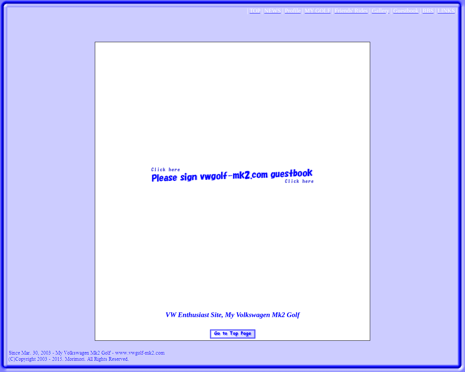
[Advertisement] (232, 25)
